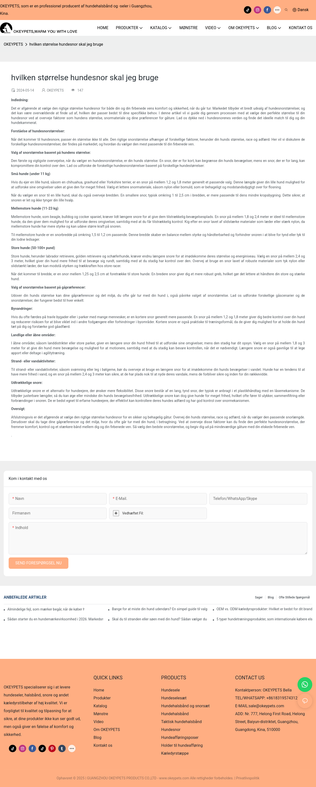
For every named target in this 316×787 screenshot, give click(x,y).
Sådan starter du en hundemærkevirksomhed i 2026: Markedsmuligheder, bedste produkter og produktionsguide (55, 619)
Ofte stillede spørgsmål (294, 597)
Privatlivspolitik (247, 778)
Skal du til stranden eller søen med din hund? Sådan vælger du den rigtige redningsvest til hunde (160, 619)
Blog (271, 597)
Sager (259, 597)
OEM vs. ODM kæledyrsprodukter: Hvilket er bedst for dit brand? (264, 609)
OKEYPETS (13, 44)
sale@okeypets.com (266, 706)
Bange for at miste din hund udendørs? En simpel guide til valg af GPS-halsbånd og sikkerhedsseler (160, 609)
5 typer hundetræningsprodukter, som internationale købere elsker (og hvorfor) (264, 619)
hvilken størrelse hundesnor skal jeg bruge (66, 44)
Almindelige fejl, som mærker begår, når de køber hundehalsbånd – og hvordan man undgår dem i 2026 (45, 609)
